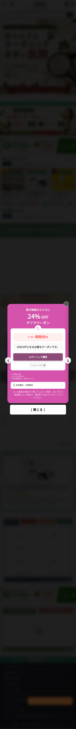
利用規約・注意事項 (24, 385)
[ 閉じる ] (38, 409)
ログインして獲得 (38, 356)
